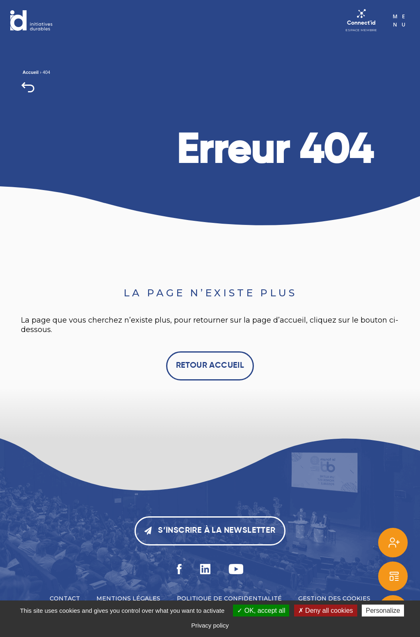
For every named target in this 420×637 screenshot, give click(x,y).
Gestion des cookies (334, 598)
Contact (65, 598)
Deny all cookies (325, 610)
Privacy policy (210, 625)
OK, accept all (261, 610)
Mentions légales (128, 598)
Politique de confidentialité (229, 598)
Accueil (31, 72)
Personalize (383, 610)
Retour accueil (210, 366)
